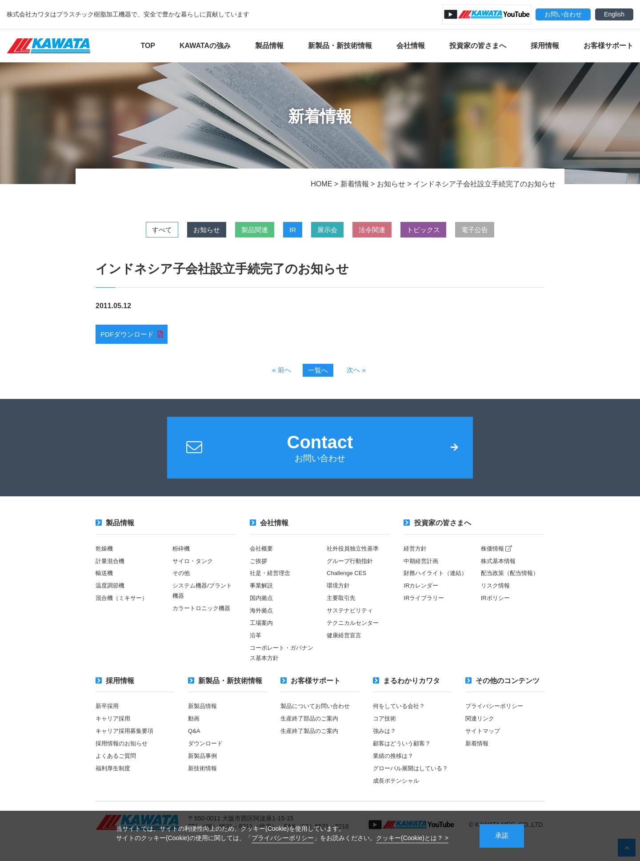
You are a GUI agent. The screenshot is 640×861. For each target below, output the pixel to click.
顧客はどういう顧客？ (404, 746)
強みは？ (385, 734)
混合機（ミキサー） (124, 603)
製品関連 (243, 229)
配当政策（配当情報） (512, 579)
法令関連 (382, 229)
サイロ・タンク (194, 567)
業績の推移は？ (394, 759)
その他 (181, 579)
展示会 (330, 229)
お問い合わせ (563, 14)
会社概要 (262, 555)
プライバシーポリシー (283, 837)
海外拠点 (262, 615)
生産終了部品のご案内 (311, 722)
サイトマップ (484, 734)
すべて (134, 229)
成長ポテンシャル (398, 793)
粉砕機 (181, 555)
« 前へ (280, 371)
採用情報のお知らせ (124, 746)
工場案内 (262, 628)
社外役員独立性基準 (355, 555)
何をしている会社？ (401, 710)
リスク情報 (496, 591)
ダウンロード (206, 746)
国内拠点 (262, 603)
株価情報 (498, 555)
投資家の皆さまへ (477, 45)
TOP (147, 45)
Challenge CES (348, 579)
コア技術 (385, 722)
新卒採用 (108, 710)
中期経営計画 (422, 567)
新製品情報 (203, 710)
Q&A (194, 734)
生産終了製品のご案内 (311, 734)
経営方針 (416, 555)
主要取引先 (342, 603)
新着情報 (477, 746)
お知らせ (187, 229)
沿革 (256, 640)
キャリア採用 (114, 722)
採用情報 (545, 45)
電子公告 (502, 229)
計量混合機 (111, 567)
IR (288, 229)
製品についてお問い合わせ (317, 710)
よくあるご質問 (117, 759)
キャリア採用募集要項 (127, 734)
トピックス (442, 229)
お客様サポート (608, 45)
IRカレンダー (422, 601)
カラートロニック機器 (203, 613)
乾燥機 (105, 555)
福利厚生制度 (114, 771)
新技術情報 (203, 771)
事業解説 (262, 591)
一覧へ (317, 371)
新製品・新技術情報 (340, 45)
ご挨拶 (259, 567)
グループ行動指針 (351, 567)
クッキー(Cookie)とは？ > (412, 837)
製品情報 (269, 45)
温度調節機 (111, 591)
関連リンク (480, 722)
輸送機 (105, 579)
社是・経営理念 (271, 579)
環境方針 (339, 591)
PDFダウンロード (128, 334)
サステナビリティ (351, 615)
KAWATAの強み (205, 45)
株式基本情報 (499, 567)
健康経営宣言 (345, 640)
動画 (194, 722)
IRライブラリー (425, 613)
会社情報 (410, 45)
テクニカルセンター (355, 628)
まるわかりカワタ (406, 684)
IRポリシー (496, 603)
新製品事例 (203, 759)
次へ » (358, 371)
